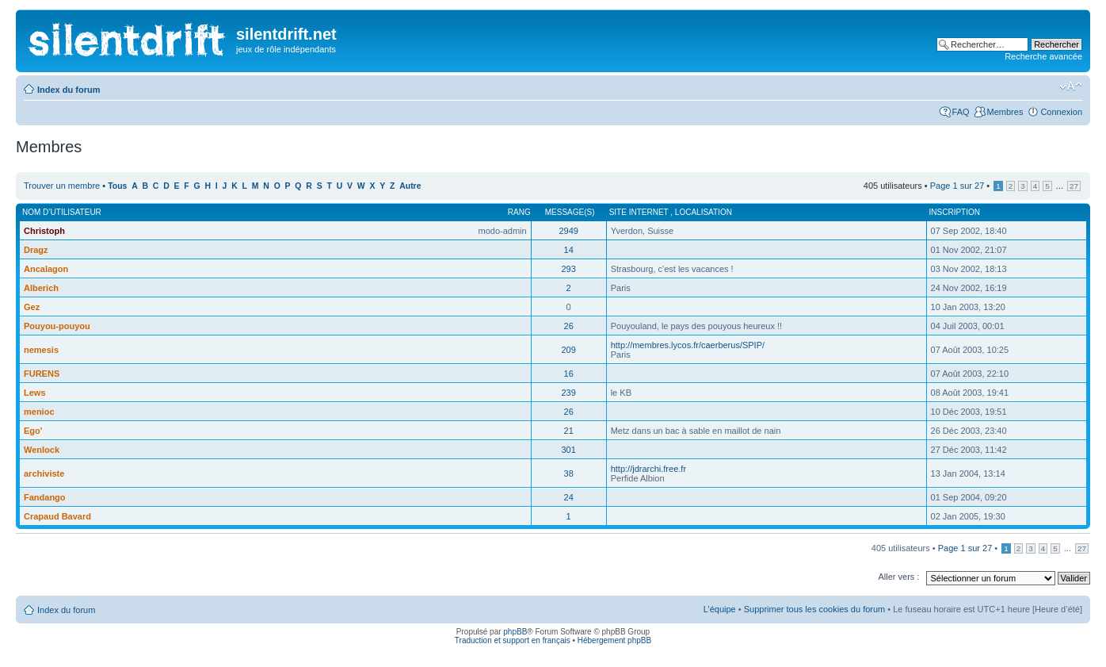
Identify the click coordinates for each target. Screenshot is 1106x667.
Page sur (957, 185)
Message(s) (570, 212)
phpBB (515, 631)
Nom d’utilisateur (61, 212)
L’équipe (720, 609)
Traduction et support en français (512, 640)
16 (569, 373)
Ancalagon (46, 269)
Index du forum (68, 89)
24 (569, 497)
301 (568, 449)
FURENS (41, 373)
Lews (35, 392)
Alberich (41, 288)
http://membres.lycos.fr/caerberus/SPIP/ (688, 345)
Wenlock (41, 449)
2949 (568, 231)
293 (568, 269)
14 (569, 250)
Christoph (44, 231)
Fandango (45, 497)
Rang (519, 212)
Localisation (703, 212)
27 (1074, 186)
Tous (117, 186)
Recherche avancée (1043, 56)
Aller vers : (898, 576)
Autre (410, 186)
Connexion (1061, 112)
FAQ (961, 112)
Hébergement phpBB (614, 640)
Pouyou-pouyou (57, 326)
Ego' (33, 430)
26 (569, 326)
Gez (32, 307)
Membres (1005, 112)
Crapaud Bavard (57, 516)
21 (569, 430)
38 (569, 473)
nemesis (41, 350)
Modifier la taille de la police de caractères (1070, 86)
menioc (39, 411)
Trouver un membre (63, 185)
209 (568, 350)
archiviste (44, 473)
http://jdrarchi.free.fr (648, 468)
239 (568, 392)
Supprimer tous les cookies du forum (815, 609)
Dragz (36, 250)
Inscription (954, 212)
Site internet (640, 212)
